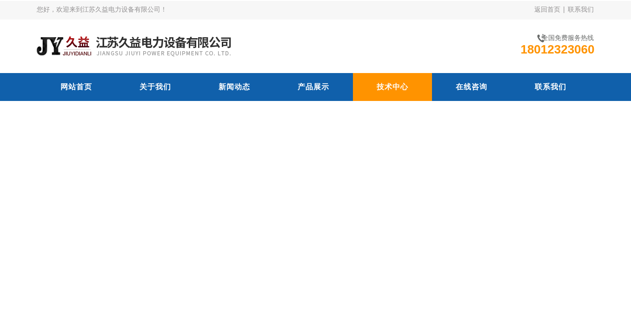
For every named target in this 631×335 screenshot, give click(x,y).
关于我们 (155, 87)
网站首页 (76, 87)
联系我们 (581, 9)
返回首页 (547, 9)
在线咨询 (471, 87)
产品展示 (313, 87)
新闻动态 (234, 87)
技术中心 (392, 87)
